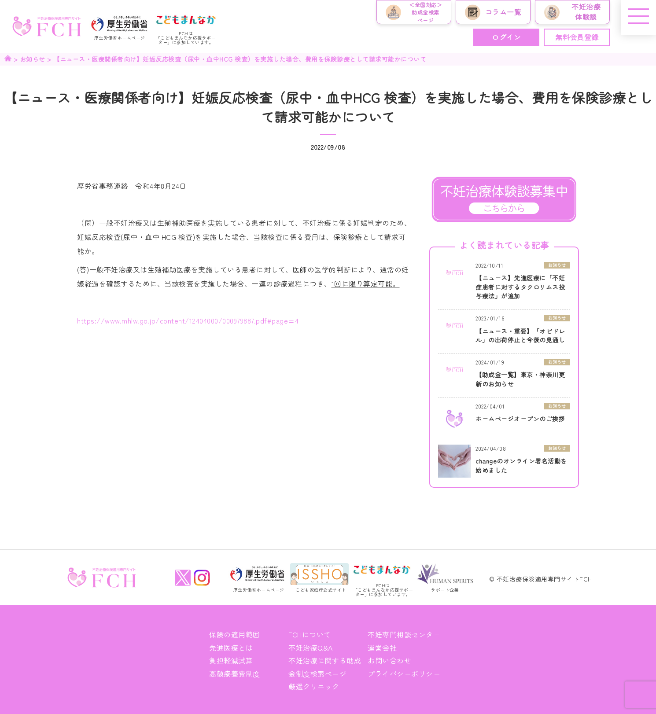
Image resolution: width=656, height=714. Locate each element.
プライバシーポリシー (404, 673)
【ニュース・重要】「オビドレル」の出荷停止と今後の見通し (520, 336)
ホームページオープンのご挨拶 (520, 418)
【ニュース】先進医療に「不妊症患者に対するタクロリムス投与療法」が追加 (520, 286)
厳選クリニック (313, 686)
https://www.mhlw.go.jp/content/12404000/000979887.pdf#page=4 (188, 320)
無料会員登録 (577, 37)
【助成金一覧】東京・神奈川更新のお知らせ (520, 379)
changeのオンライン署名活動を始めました (521, 465)
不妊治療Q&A (310, 647)
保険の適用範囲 (234, 634)
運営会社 (382, 647)
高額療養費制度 (234, 673)
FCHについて (309, 634)
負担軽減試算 (231, 660)
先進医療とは (231, 647)
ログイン (506, 37)
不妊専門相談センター (404, 634)
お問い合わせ (389, 660)
